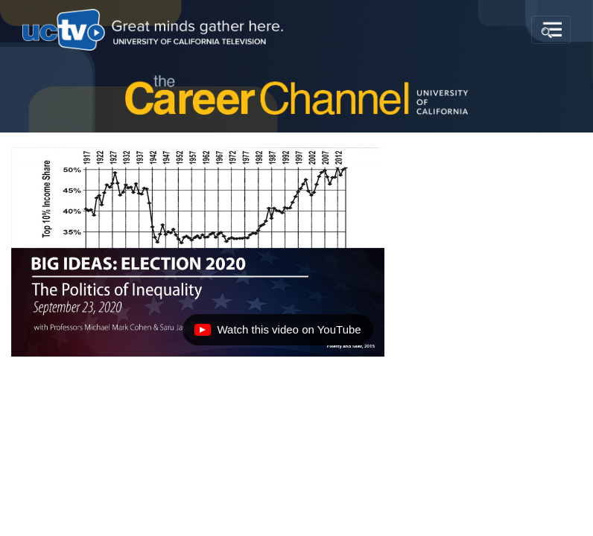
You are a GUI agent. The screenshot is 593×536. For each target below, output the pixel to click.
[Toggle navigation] (551, 30)
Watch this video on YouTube (277, 333)
